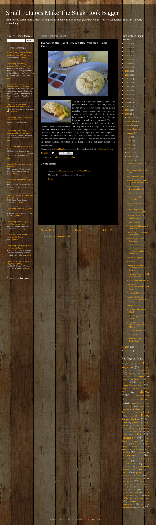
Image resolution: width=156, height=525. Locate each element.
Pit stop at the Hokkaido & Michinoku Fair (137, 227)
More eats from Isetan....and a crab (135, 187)
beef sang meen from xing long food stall (20, 196)
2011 (127, 102)
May (129, 145)
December (131, 117)
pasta (139, 469)
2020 (127, 67)
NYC (133, 467)
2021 (127, 63)
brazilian (141, 382)
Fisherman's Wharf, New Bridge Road (137, 339)
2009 (127, 110)
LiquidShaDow (13, 84)
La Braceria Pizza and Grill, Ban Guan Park (138, 275)
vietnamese (126, 507)
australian (145, 373)
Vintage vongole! (134, 305)
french (146, 412)
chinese (144, 391)
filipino (138, 409)
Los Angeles (137, 449)
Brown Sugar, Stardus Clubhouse (135, 239)
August (130, 133)
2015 (127, 86)
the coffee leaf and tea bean (135, 497)
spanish (140, 487)
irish (144, 431)
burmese (125, 388)
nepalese (146, 464)
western (139, 507)
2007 (127, 347)
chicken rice (74, 157)
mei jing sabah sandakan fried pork (20, 236)
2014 (127, 90)
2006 (127, 351)
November (131, 121)
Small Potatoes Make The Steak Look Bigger (62, 12)
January (130, 160)
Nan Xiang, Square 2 (135, 257)
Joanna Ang (11, 63)
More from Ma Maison (136, 331)
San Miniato (142, 484)
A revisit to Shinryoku (136, 293)
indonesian (145, 428)
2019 (127, 71)
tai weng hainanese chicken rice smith (18, 85)
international (132, 431)
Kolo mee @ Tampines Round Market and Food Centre (138, 286)
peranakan (140, 472)
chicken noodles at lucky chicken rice (19, 54)
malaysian (141, 452)
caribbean (135, 388)
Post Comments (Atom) (61, 236)
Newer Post (47, 230)
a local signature (61, 157)
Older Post (109, 230)
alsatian (134, 371)
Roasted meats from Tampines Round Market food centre (138, 251)
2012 (127, 98)
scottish (124, 487)
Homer (125, 425)
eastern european (143, 403)
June (129, 141)
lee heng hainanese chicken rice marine (19, 64)
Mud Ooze (131, 261)
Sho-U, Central (133, 335)
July (129, 137)
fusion (124, 423)
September (131, 129)
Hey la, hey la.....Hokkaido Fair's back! (137, 233)
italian (138, 434)
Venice (143, 504)
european (125, 409)
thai (140, 495)
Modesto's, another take (136, 245)
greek (144, 423)
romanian (143, 481)
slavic (132, 487)
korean (135, 441)
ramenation (127, 481)
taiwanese (130, 495)
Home (78, 230)
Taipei (135, 492)
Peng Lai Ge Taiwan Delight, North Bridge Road (137, 299)
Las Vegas (137, 444)
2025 (127, 47)
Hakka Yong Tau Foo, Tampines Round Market (138, 210)
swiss (127, 493)
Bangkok (140, 376)
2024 (127, 51)
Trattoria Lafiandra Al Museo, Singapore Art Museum (137, 324)
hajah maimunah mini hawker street (18, 105)
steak (133, 489)
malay (127, 452)
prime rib (140, 478)
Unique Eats (136, 501)
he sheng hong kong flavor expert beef (19, 222)
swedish (146, 490)
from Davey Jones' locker (135, 417)
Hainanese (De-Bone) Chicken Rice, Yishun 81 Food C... (138, 267)
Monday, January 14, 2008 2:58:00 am (74, 171)
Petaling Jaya (126, 475)
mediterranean (129, 455)
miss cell (130, 463)
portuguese (128, 478)
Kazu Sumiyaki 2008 (135, 176)
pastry (125, 472)
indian (131, 428)
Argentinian (132, 374)
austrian (129, 376)
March (130, 152)
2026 (127, 43)
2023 (127, 55)
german (135, 423)
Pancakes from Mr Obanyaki (134, 198)
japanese (127, 437)
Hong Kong (143, 425)
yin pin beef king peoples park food (19, 262)
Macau (147, 449)
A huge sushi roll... (134, 222)
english (129, 406)
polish (147, 475)
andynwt (86, 519)
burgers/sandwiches (131, 385)
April (129, 148)
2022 (127, 59)
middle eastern (142, 461)
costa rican (132, 400)
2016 (127, 83)
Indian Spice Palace (15, 53)
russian (132, 484)
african (127, 371)
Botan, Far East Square (136, 193)
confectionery (142, 395)
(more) (24, 57)
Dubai (132, 403)
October (130, 125)
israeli (124, 434)
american (145, 370)
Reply (50, 179)
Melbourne (126, 458)
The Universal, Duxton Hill (138, 280)
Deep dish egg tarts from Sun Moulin (137, 317)
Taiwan (146, 492)
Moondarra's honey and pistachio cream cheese (137, 181)
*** (132, 364)
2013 (127, 94)
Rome (124, 484)
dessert (144, 399)
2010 (127, 106)
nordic (127, 467)
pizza (136, 475)
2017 (127, 79)
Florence (135, 412)
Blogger (104, 519)
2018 (127, 75)
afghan (147, 368)
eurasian (142, 406)
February (131, 156)
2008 (127, 114)
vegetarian (127, 504)
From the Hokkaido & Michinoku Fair (136, 217)
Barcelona (125, 379)
